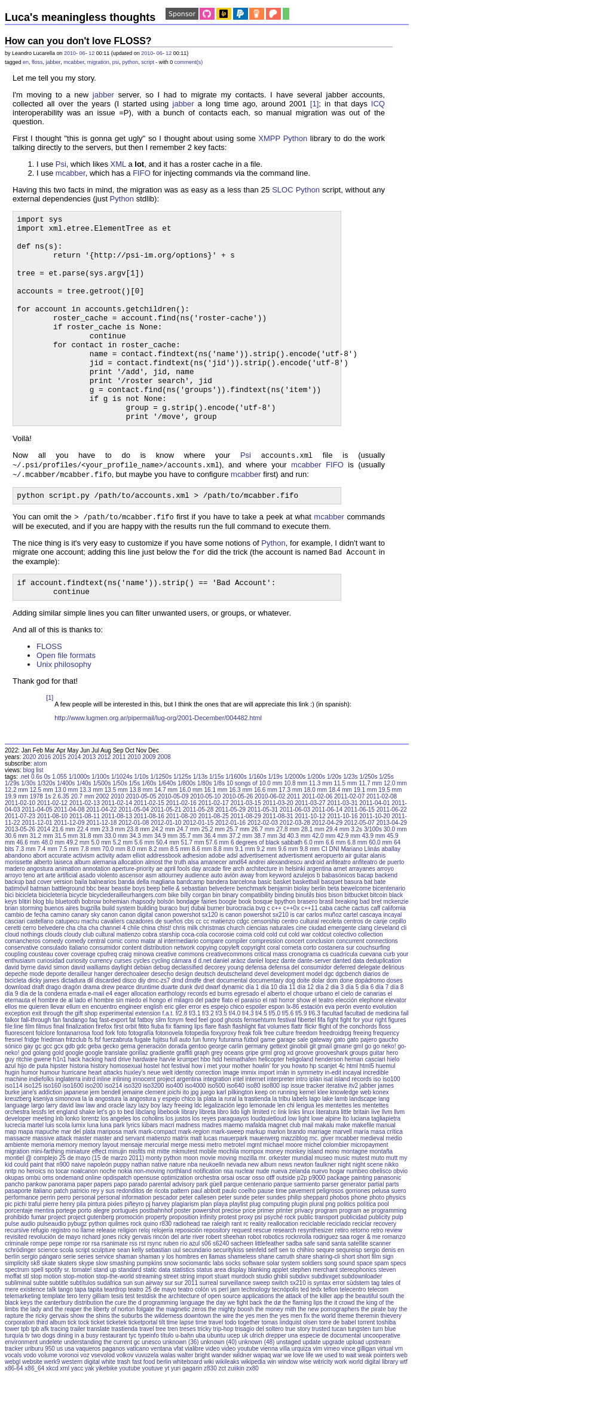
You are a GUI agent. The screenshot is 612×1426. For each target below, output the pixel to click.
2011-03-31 (342, 852)
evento (362, 1056)
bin (216, 944)
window (288, 1411)
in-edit (333, 1122)
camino (59, 964)
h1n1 (59, 1109)
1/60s (149, 833)
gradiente (162, 1102)
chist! (164, 977)
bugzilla (90, 957)
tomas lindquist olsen (289, 1372)
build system (119, 957)
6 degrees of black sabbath (266, 892)
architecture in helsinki (275, 918)
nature (177, 1214)
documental (231, 1030)
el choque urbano (310, 1043)
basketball (306, 931)
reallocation (283, 1273)
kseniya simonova (56, 1148)
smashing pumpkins (135, 1312)
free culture (279, 1082)
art (40, 925)
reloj (144, 1280)
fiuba (157, 1076)
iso (377, 1128)
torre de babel (337, 1372)
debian (143, 1017)
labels (299, 1148)
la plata (206, 1148)
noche (108, 1220)
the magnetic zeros (181, 1358)
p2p (302, 1227)
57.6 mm (217, 892)
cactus (360, 957)
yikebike (106, 1418)
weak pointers (376, 1404)
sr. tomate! (78, 1319)
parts (392, 1234)
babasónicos (338, 925)
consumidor (105, 997)
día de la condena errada (53, 1043)
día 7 (381, 1036)
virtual (385, 1398)
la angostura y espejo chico (159, 1148)
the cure (115, 1352)
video (213, 1398)
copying (207, 997)
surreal (209, 1332)
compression (266, 990)
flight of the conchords (348, 1076)
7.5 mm (69, 898)
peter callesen (197, 1247)
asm (151, 925)
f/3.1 (194, 1063)
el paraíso (248, 1049)
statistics (183, 1319)
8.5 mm (180, 898)
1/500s (102, 833)
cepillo (397, 971)
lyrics (133, 1174)
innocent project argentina (167, 1128)
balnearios (103, 931)
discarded (108, 1030)
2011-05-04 (133, 859)
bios (321, 944)
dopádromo (369, 1030)
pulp (397, 1266)
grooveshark (331, 1102)
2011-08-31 (278, 865)
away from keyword (266, 925)
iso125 (32, 1135)
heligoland (299, 1109)
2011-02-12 (52, 852)
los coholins (148, 1168)
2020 (29, 806)
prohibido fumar (25, 1266)
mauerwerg (264, 1188)
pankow (36, 1234)
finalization (80, 1076)
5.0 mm (101, 892)
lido (235, 1161)
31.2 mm (41, 885)
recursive (17, 1280)
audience (197, 925)
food (97, 1082)
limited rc (264, 1161)
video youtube (240, 1398)
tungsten (359, 1378)
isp (285, 1135)
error (194, 1056)
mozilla (247, 1207)
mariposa (109, 1181)
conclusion (320, 990)
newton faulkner (315, 1214)
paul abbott (206, 1240)
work (340, 1411)
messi (197, 1194)
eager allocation (135, 1043)
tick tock (78, 1372)
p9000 (317, 1227)
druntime (148, 1036)
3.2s (356, 879)
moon (190, 1207)
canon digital (136, 964)
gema (128, 1096)
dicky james (43, 1030)
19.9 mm (16, 846)
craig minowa (136, 1003)
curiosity (77, 1010)
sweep (261, 1332)
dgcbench (348, 1023)
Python (295, 138)
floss (37, 62)
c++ (276, 957)
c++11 (309, 957)
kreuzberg (18, 1148)
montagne (354, 1201)
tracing (60, 1378)
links (295, 1161)
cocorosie (221, 984)
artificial (67, 925)
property (156, 1266)
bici (9, 944)
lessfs (39, 1161)
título (167, 1385)
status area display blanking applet (242, 1319)
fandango (75, 1069)
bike (173, 944)
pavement (302, 1240)
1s (48, 846)
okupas (14, 1227)
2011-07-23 (20, 865)
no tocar (58, 1220)
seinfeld (256, 1299)
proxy (245, 1266)
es (206, 1056)
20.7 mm (82, 846)
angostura (40, 918)
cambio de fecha (26, 964)
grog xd (283, 1102)
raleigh (221, 1273)
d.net (205, 1010)
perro (64, 1247)
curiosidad (51, 1010)
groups (359, 1102)
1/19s (275, 826)
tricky (204, 1378)
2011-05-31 (262, 859)
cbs (189, 971)
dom (332, 1030)
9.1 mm (245, 898)
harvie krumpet (179, 1109)
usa (69, 1398)
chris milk (185, 977)
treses (187, 1378)
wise (305, 1411)
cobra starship (161, 984)
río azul (190, 1293)
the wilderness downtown (177, 1365)
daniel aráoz (229, 1010)
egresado (246, 1043)
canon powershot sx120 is (189, 964)
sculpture (103, 1299)
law (79, 1155)
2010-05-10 (205, 846)
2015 (59, 806)
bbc (91, 938)
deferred (344, 1017)
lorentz (90, 1168)
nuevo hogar (328, 1220)
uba (200, 1385)
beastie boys (128, 938)
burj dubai (192, 957)
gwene (42, 1109)
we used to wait (335, 1404)
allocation (130, 911)
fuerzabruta (117, 1089)
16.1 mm (216, 839)
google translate (106, 1102)
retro (377, 1280)
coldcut (322, 984)
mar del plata (78, 1181)
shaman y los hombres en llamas (182, 1306)
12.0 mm (395, 833)
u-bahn (184, 1385)
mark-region (194, 1181)
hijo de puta (32, 1115)
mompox (252, 1201)
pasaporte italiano (28, 1240)
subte (40, 1332)
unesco (151, 1391)
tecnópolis (285, 1339)
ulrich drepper (268, 1385)
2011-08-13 (117, 865)
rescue (262, 1280)
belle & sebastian (184, 938)
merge (178, 1194)
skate (49, 1312)
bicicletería (53, 944)
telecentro (352, 1339)
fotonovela (169, 1082)
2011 (119, 806)
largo (37, 1155)
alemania (104, 911)
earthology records (182, 1043)
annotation (96, 918)
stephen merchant (314, 1319)
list (39, 819)
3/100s (373, 879)
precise (231, 1260)
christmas (212, 977)
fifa (321, 1069)
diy (142, 1030)
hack (74, 1109)
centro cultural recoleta (311, 971)
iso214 (113, 1135)
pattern (179, 1240)
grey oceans (227, 1102)
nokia (125, 1220)
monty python (164, 1207)
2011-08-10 (52, 865)
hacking (92, 1109)
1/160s (258, 826)
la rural (227, 1148)
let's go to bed (115, 1161)
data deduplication (377, 1010)
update (311, 1391)
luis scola (57, 1174)
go (368, 1096)
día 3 (337, 1036)
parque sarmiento (297, 1234)
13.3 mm (91, 839)
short (348, 1306)
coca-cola (194, 984)
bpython (285, 951)
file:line (14, 1076)
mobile (207, 1201)
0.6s (36, 826)
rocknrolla (298, 1286)
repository (217, 1280)
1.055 (59, 826)
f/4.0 (234, 1063)
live (375, 1161)
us (60, 1398)
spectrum (17, 1319)
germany (256, 1096)
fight (332, 1069)
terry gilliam (94, 1345)
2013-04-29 (392, 872)
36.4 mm (216, 885)
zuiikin (236, 1418)
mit (151, 1201)
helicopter (271, 1109)
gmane (342, 1096)
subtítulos (83, 1332)
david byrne (20, 1017)
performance (21, 1247)
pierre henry (59, 1253)
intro (301, 1128)
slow (102, 1312)
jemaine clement (144, 1142)
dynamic (233, 1036)
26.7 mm (262, 879)
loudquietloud (268, 1168)
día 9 (11, 1043)
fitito (144, 1076)
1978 (36, 846)
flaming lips (188, 1076)
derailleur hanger (90, 1023)
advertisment (296, 905)
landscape (363, 1148)
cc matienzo (219, 971)
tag (375, 1332)
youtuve (152, 1418)
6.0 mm (314, 892)
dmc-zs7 (159, 1030)
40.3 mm (298, 885)
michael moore (282, 1194)
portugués (124, 1260)
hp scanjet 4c (327, 1115)
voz (85, 1404)
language (17, 1155)
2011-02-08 (381, 846)
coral (273, 997)
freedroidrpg (335, 1082)
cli (403, 977)
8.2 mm (159, 898)
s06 (206, 1293)
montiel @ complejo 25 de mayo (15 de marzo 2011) (74, 1207)
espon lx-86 (283, 1056)
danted (342, 1010)
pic (9, 1253)
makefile (363, 1174)
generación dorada (161, 1096)
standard (130, 1319)
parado (137, 1234)
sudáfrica (109, 1332)
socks (233, 1312)
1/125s (182, 826)
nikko (392, 1214)
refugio (39, 1280)
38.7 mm (265, 885)
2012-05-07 (359, 872)
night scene (368, 1214)
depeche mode (24, 1023)
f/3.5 (221, 1063)
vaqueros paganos (100, 1398)
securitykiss (228, 1299)
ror (86, 1293)
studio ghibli (272, 1326)
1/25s (386, 826)
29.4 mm (338, 879)
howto (300, 1115)
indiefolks (41, 1128)
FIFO (142, 173)
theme (345, 1365)
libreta (208, 1161)
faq (93, 1069)
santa (339, 1293)
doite (303, 1030)
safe (309, 1293)
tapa (80, 1339)
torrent (366, 1372)
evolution (385, 1056)
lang (384, 1148)
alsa (193, 911)
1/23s (350, 826)
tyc (132, 1385)
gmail (324, 1096)
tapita (95, 1339)
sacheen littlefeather (257, 1293)
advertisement (258, 905)
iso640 (235, 1135)
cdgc (243, 971)
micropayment (369, 1194)
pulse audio (20, 1273)
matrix (180, 1188)
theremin (367, 1365)
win (271, 1411)
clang (365, 977)
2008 (163, 806)
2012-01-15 (198, 872)
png (331, 1253)
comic (115, 990)
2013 (89, 806)
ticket (98, 1372)
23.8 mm (138, 879)
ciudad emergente (332, 977)
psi (116, 62)
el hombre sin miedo (114, 1049)
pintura (96, 1253)
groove (304, 1102)
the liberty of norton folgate (119, 1358)
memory (67, 1194)
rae (205, 1273)
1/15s (216, 826)
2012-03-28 (295, 872)
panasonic (388, 1227)
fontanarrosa (73, 1082)
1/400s (66, 833)
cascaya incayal (381, 964)
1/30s (28, 833)
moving (227, 1207)
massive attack (52, 1188)
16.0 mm (191, 839)
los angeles (116, 1168)
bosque (263, 951)
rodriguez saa (331, 1286)
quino (150, 1273)
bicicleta (26, 944)
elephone (371, 1049)
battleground (68, 938)
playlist (239, 1253)
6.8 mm (357, 892)
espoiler (256, 1056)
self (272, 1299)
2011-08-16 (149, 865)
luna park (112, 1174)
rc (245, 1273)
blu (49, 951)
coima (244, 984)
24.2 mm (163, 879)
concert (295, 990)
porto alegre (93, 1260)
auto (216, 925)
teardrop (115, 1339)
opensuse (146, 1227)
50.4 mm (167, 892)
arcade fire (217, 918)
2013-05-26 (20, 879)
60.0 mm (380, 892)
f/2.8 (181, 1063)
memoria (42, 1194)
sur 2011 (186, 1332)
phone (359, 1247)
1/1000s (79, 826)
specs (398, 1312)
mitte (163, 1201)
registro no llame (73, 1280)
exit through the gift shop (65, 1063)
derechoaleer (132, 1023)
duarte (169, 1036)
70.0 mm (114, 898)
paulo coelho (239, 1240)
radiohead (186, 1273)
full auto (180, 1089)
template (53, 1345)
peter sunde (234, 1247)
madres (212, 1174)
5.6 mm (144, 892)
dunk (185, 1036)
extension (148, 1063)
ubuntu (216, 1385)
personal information (124, 1247)
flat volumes (273, 1076)
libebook (168, 1161)
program (326, 1260)
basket (281, 931)
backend (386, 925)
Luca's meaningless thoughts (80, 17)
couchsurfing (373, 997)
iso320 (132, 1135)
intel (237, 1128)
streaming (149, 1326)
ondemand (70, 1227)
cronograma (304, 1003)
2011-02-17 (213, 852)
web (401, 1404)
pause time (272, 1240)
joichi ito (178, 1142)
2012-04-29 (327, 872)
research (284, 1280)
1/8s (219, 833)
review (393, 1280)
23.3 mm (113, 879)
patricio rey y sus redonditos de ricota (119, 1240)
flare (210, 1076)
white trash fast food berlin (137, 1411)
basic (264, 931)
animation (68, 918)
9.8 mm (310, 898)
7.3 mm (25, 898)
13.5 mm (116, 839)
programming (388, 1260)
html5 (366, 1115)
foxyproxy (224, 1082)
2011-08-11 (84, 865)
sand (323, 1293)
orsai (227, 1227)
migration (98, 62)
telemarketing (23, 1345)
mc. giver (322, 1188)
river (198, 1286)
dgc (328, 1023)
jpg (194, 1142)
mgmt (254, 1194)
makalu (324, 1174)
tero (72, 1345)
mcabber (73, 62)
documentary (266, 1030)
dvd (199, 1036)
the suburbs (126, 1365)
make (343, 1174)
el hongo (154, 1049)
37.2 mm (240, 885)
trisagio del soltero (259, 1378)
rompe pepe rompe (55, 1293)
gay (28, 1096)
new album (262, 1214)
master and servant (119, 1188)
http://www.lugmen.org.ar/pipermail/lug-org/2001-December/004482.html (158, 767)
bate (379, 931)
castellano (40, 971)
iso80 (253, 1135)
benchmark (251, 938)
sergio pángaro (42, 1306)
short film (369, 1306)
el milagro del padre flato (200, 1049)
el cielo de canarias (360, 1043)
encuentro (103, 1056)
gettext (278, 1096)
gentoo (197, 1096)
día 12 (305, 1036)
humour (49, 1122)
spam (381, 1312)
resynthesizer (315, 1280)
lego (242, 1155)
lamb (341, 1148)
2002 (102, 846)
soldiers (312, 1312)
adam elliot (130, 905)
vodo (29, 1404)
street (171, 1326)
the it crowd (339, 1352)
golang (42, 1102)
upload (355, 1391)
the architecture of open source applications (216, 1345)
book (245, 951)
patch (61, 1240)
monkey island (303, 1201)
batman (40, 938)
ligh (246, 1161)
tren (172, 1378)
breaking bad (352, 951)
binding (283, 944)
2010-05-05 (141, 846)
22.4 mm (88, 879)
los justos (178, 1168)
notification (207, 1220)
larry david (60, 1155)
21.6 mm (63, 879)
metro (214, 1194)
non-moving (149, 1220)
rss (133, 1293)
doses (395, 1030)
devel (262, 1023)
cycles (141, 1010)
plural (316, 1253)
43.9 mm (373, 885)
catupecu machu (77, 971)
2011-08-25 (213, 865)
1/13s (200, 826)
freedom (307, 1082)
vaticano (138, 1398)
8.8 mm (223, 898)
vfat (178, 1398)
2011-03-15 (246, 852)
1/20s (334, 826)
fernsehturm (260, 1069)
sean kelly (130, 1299)
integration (217, 1128)
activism (83, 905)
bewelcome (356, 938)
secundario (197, 1299)
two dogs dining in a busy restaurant (79, 1385)
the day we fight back (234, 1352)
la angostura (104, 1148)
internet (255, 1128)
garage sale (292, 1089)
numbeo (357, 1220)
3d (282, 885)
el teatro (322, 1049)
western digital (81, 1411)
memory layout (99, 1194)
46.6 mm (27, 892)
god (26, 1102)
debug (162, 1017)
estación (312, 1056)
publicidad (353, 1266)
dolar (318, 1030)
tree (160, 1378)
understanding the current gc (102, 1391)
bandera (217, 931)
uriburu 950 (40, 1398)
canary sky (85, 964)
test (129, 1345)
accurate (59, 905)
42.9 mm (348, 885)
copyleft (229, 997)
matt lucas (204, 1188)
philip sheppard (307, 1247)
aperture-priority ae (137, 918)
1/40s (83, 833)
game (268, 1089)
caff (375, 957)
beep (153, 938)
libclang (146, 1161)
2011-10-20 (374, 865)
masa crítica (387, 1181)
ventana (161, 1398)
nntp (10, 1220)
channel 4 (113, 977)
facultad (332, 1063)
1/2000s (295, 826)
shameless (242, 1306)
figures (397, 1069)
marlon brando (286, 1181)
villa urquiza (295, 1398)
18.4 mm (340, 839)
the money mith (275, 1358)
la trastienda (254, 1148)
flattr (296, 1076)
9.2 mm (266, 898)
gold (58, 1102)
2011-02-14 (117, 852)
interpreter (281, 1128)
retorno (359, 1280)
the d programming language (166, 1352)
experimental (116, 1063)
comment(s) (189, 62)
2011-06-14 (327, 859)
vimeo (332, 1398)
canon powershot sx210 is (260, 964)
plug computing (269, 1253)
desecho (162, 1023)
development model (296, 1023)
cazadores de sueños (154, 971)
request (242, 1280)
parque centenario (248, 1234)
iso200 (94, 1135)
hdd (217, 1109)
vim (317, 1398)
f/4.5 (261, 1063)
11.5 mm (345, 833)
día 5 (352, 1036)
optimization (176, 1227)
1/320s (47, 833)
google (74, 1102)
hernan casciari (365, 1109)
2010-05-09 (173, 846)
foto (122, 1082)
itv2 (353, 1135)
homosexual (126, 1115)
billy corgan (195, 944)
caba (326, 957)
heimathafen (240, 1109)
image (231, 1122)
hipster (59, 1115)
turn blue (384, 1378)
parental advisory (171, 1234)
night (344, 1214)
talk (52, 1339)
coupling (16, 1003)
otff (271, 1227)
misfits (136, 1201)
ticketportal (142, 1372)
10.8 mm (295, 833)
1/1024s (122, 826)
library (189, 1161)
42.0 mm (323, 885)
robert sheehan (226, 1286)
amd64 (238, 911)
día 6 (367, 1036)
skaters (66, 1312)
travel (146, 1378)
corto (309, 997)
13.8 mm (140, 839)
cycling (161, 1010)
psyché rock (280, 1266)
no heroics (31, 1220)
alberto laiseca (53, 911)
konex (381, 1142)
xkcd (52, 1418)
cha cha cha (82, 977)
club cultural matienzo (112, 984)
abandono (18, 905)
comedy (52, 990)
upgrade (334, 1391)
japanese (76, 1142)
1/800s (186, 833)
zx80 (252, 1418)
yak (89, 1418)
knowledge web (350, 1142)
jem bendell (105, 1142)
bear (104, 938)
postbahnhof (156, 1260)
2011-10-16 (342, 865)
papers (103, 1234)
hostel (151, 1115)
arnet (340, 918)
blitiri (25, 951)
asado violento (98, 925)
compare (212, 990)
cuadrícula (343, 1003)
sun (128, 1332)
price (249, 1260)
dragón (72, 1036)
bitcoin (378, 944)
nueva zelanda (290, 1220)
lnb (59, 1168)
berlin (318, 938)
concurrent (350, 990)
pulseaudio (51, 1273)
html (352, 1115)
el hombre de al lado (59, 1049)
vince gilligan (358, 1398)
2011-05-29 (230, 859)
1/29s (12, 833)
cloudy (72, 984)
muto (377, 1207)
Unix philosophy (63, 713)
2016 (44, 806)
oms (48, 1227)
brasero (307, 951)
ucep (233, 1385)
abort (40, 905)
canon (110, 964)
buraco (169, 957)
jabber (53, 62)
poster (183, 1260)
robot (254, 1286)
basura (353, 931)
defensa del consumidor (300, 1017)
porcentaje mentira (29, 1260)
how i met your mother (220, 1115)
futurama (230, 1089)
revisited (16, 1286)
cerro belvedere (43, 977)
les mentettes (333, 1155)
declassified (187, 1017)
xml (64, 1418)
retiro (342, 1280)
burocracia (240, 957)
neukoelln (212, 1214)
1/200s (316, 826)
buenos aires (61, 957)
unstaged (288, 1391)
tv (27, 1385)
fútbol (251, 1089)
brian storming (23, 957)
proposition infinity (193, 1266)
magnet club (284, 1174)
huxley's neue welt (148, 1122)
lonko (72, 1168)
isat (328, 1128)
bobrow (91, 951)
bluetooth (68, 951)
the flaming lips (303, 1352)
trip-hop (223, 1378)
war (277, 1404)
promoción (130, 1266)
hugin (12, 1122)
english (153, 1056)
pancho (15, 1234)
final (58, 1076)
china (149, 977)
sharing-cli (326, 1306)
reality (258, 1273)
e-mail (96, 1043)
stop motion (46, 1326)
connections (381, 990)
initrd (89, 1128)
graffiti (184, 1102)
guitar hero (383, 1102)
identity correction (198, 1122)
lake (327, 1148)
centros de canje (365, 971)
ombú (33, 1227)
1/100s (100, 826)
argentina (319, 918)
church (235, 977)
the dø (272, 1352)
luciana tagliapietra (375, 1168)
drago (53, 1036)
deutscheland (235, 1023)
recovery (385, 1273)
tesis (117, 1345)
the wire (223, 1365)
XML (118, 164)
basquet (331, 931)
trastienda (124, 1378)
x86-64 (14, 1418)
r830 (166, 1273)
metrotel (234, 1194)
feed (191, 1069)
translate (98, 1378)
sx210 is (301, 1332)
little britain (355, 1161)
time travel (209, 1372)
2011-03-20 (278, 852)
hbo (205, 1109)
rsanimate (115, 1293)
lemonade (262, 1155)
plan (206, 1253)
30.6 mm (16, 885)
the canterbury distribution (68, 1352)
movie (208, 1207)
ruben (171, 1293)
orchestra (207, 1227)
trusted (321, 1378)
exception (17, 1063)
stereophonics (358, 1319)
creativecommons (229, 1003)
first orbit (125, 1076)
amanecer (213, 911)
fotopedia (197, 1082)
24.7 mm (188, 879)
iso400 (174, 1135)
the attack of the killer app (310, 1345)
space (365, 1312)
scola (67, 1299)
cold (258, 984)
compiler (236, 990)
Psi (61, 164)
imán (282, 1122)
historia (78, 1115)
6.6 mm (335, 892)
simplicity (17, 1312)
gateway (321, 1089)
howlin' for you (271, 1115)
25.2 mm (213, 879)
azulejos (304, 925)
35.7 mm (191, 885)
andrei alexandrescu (275, 911)
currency (101, 1010)
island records (353, 1128)
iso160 (52, 1135)
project (57, 1266)
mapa (25, 1181)
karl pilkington (234, 1142)
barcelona (243, 931)
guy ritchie (18, 1109)
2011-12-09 (69, 872)
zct (223, 1418)
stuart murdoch (235, 1326)
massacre (17, 1188)
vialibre (194, 1398)
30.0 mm (395, 879)
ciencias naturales (270, 977)
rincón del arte (172, 1286)
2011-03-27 (310, 852)
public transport (318, 1266)
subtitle (59, 1332)
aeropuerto (328, 905)
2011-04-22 (101, 859)
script (147, 62)
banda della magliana (146, 931)
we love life (298, 1404)
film (30, 1076)
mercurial (156, 1194)
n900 (62, 1214)
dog (290, 1030)
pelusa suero (389, 1240)
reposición (189, 1280)
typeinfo (148, 1385)
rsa (95, 1293)
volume (47, 1404)
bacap (365, 925)
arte (50, 925)
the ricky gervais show (54, 1365)
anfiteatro (338, 911)
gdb (70, 1096)
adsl (232, 905)
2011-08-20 (181, 865)
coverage (83, 1003)
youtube (129, 1418)
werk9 (52, 1411)
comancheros (23, 990)
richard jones (99, 1286)
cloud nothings (24, 984)
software (253, 1312)
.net (24, 826)
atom (40, 813)
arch (238, 918)
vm (399, 1398)
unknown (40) (218, 1391)
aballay (390, 898)
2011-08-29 (246, 865)
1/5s (134, 833)
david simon (53, 1017)
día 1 (252, 1036)
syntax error (329, 1332)
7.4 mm (47, 898)
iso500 (216, 1135)
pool (383, 1253)
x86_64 (34, 1418)
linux (308, 1161)
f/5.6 (287, 1063)
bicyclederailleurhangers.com (128, 944)
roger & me (365, 1286)
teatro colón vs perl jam (209, 1339)
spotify (53, 1319)
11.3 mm (320, 833)
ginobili (298, 1096)
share (303, 1306)
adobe (217, 905)
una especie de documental (324, 1385)
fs (90, 1089)
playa (220, 1253)
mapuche (47, 1181)
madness (188, 1174)
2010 (70, 53)
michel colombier (326, 1194)
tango (65, 1339)
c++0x (291, 957)
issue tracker (307, 1135)
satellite (358, 1293)
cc (198, 971)
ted (305, 1339)
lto (345, 1168)
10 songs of (242, 833)
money (274, 1201)
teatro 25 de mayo (152, 1339)
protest (227, 1266)
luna (93, 1174)
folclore (45, 1082)
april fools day (182, 918)
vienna (269, 1398)
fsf (97, 1089)
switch (279, 1332)
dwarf (213, 1036)
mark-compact (157, 1181)
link (282, 1161)
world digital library (373, 1411)
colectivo (344, 984)
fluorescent (19, 1082)
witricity (323, 1411)
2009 (148, 806)
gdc (81, 1096)
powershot (206, 1260)
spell (37, 1319)
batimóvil (16, 938)
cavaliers (112, 971)
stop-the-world (115, 1326)
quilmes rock (125, 1273)
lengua (305, 1155)
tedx (316, 1339)
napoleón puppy (108, 1214)
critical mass (270, 1003)
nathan (140, 1214)
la (84, 1148)
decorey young (224, 1017)
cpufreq (107, 1003)
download (17, 1036)
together (249, 1372)
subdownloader (361, 1326)
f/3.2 (207, 1063)
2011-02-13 (84, 852)
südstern (358, 1332)
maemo (233, 1174)
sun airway (148, 1332)
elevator (396, 1049)
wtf (404, 1411)
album (82, 911)
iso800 (270, 1135)
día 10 (269, 1036)
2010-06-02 (270, 846)
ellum (73, 1056)
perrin (48, 1247)
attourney (170, 925)
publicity (379, 1266)
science (48, 1299)
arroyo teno (20, 925)
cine (301, 977)
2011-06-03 (295, 859)
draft (38, 1036)
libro (223, 1161)
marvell (342, 1181)
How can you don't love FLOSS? (78, 41)
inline (104, 1128)
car (300, 964)
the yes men (251, 1365)
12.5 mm (41, 839)
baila (81, 931)
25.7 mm (238, 879)
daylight (121, 1017)
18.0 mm (315, 839)
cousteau (41, 1003)
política (366, 1253)
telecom (378, 1339)
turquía (14, 1385)
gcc (48, 1096)
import (266, 1122)
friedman (53, 1089)
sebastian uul (162, 1299)
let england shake (71, 1161)
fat (132, 1069)
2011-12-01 (37, 872)
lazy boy (150, 1155)
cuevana (370, 1003)
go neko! (384, 1096)
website (32, 1411)
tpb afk (40, 1378)
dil (90, 1030)
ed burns (220, 1043)
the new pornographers (328, 1358)
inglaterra (68, 1128)
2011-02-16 (181, 852)
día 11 (287, 1036)
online (93, 1227)
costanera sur (336, 997)
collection (370, 984)
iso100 (391, 1128)
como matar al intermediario (161, 990)
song (330, 1312)
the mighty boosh (230, 1358)
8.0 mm (137, 898)
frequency (386, 1082)
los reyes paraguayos (220, 1168)
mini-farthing (47, 1201)
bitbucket (356, 944)
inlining (121, 1128)
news (285, 1214)
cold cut (277, 984)
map (10, 1181)
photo (376, 1247)
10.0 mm (270, 833)
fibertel (307, 1069)
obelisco (381, 1220)
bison (336, 944)
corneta (291, 997)
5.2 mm (123, 892)
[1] (314, 103)
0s (47, 826)
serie (69, 1306)
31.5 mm (66, 885)
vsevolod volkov (112, 1404)
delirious (393, 1017)
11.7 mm (370, 833)
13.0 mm (66, 839)
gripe (251, 1102)
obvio (400, 1220)
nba (193, 1214)
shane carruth (276, 1306)
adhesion (194, 905)
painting (361, 1227)
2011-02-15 (149, 852)
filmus (43, 1076)
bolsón (166, 951)
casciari (15, 971)
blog (29, 819)
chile (133, 977)
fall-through (36, 1069)
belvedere (222, 938)
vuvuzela (146, 1404)
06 (82, 53)
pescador (165, 1247)
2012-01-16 (230, 872)
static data (156, 1319)
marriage (319, 1181)
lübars (150, 1174)
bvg (260, 957)
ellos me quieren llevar (35, 1056)
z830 (210, 1418)
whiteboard (187, 1411)
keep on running (276, 1142)
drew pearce (118, 1036)
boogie (228, 951)
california (394, 957)
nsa (228, 1220)
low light (299, 1168)
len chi (286, 1155)
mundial (302, 1207)
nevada (236, 1214)
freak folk (250, 1082)
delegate (368, 1017)
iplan (315, 1128)
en (26, 62)
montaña (381, 1201)
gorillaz (138, 1102)
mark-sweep (228, 1181)
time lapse (180, 1372)
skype (86, 1312)
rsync (154, 1293)
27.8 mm (287, 879)
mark (129, 1181)
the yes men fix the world (303, 1365)
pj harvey (158, 1253)
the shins (98, 1365)
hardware (145, 1109)
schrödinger (20, 1299)
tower (12, 1378)
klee (322, 1142)
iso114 (13, 1135)
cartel (351, 964)
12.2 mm (16, 839)
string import (196, 1326)
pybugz (77, 1273)
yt (166, 1418)
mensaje (131, 1194)
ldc (198, 1155)
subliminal (18, 1332)
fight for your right (363, 1069)
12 (91, 53)
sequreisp (349, 1299)
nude (262, 1220)
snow (171, 1312)
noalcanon (84, 1220)
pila (81, 1253)
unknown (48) (256, 1391)
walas (168, 1404)
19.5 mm (390, 839)
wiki (209, 1411)
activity (105, 905)
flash (224, 1076)
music (342, 1207)
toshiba (386, 1372)
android (314, 911)
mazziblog (294, 1188)
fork (110, 1082)
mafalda (256, 1174)
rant (236, 1273)
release (106, 1280)
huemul (386, 1115)
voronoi (69, 1404)
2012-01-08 (133, 872)
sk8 (35, 1312)
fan (57, 1069)
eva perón (338, 1056)
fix (169, 1076)
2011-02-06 (317, 846)
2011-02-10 (20, 852)
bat (368, 931)
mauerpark (233, 1188)
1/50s (119, 833)
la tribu (281, 1148)
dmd (177, 1030)
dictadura (73, 1030)
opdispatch (117, 1227)
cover (61, 1003)
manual (386, 1174)
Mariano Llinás (360, 898)
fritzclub (76, 1089)
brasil (326, 951)
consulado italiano (64, 997)
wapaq (262, 1404)
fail (405, 1063)
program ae (354, 1260)
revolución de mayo (55, 1286)
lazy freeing (177, 1155)
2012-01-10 (166, 872)
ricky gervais (135, 1286)
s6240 (221, 1293)
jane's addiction (42, 1142)
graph (202, 1102)
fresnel (14, 1089)
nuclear (245, 1220)
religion (127, 1280)
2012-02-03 (262, 872)
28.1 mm (313, 879)
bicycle (78, 944)
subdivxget (325, 1326)
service (104, 1306)
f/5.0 (274, 1063)
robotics (273, 1286)
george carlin (226, 1096)
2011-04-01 (374, 852)
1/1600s (236, 826)
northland (179, 1220)
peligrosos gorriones (344, 1240)
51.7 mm (192, 892)
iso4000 (195, 1135)
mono (332, 1201)
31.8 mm (91, 885)
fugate (142, 1089)
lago (314, 1148)
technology (255, 1339)
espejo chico (227, 1056)
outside (285, 1227)
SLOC (282, 189)
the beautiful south (369, 1345)
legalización (219, 1155)
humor (29, 1122)
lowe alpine (326, 1168)
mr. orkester (274, 1207)
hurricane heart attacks (92, 1122)
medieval (372, 1188)
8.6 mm (202, 898)
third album (51, 1372)
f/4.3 (247, 1063)
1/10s (141, 826)
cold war (300, 984)
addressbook (163, 905)
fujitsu (160, 1089)
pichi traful (28, 1253)
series (86, 1306)
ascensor (132, 925)
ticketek (116, 1372)
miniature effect (86, 1201)
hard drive (118, 1109)
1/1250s (161, 826)
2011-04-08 (69, 859)
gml (358, 1096)
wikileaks (227, 1411)
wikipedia (253, 1411)
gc (38, 1096)
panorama (61, 1234)
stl (26, 1326)
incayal (352, 1122)
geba (94, 1096)
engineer (130, 1056)
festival (286, 1069)
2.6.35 (61, 846)
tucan (339, 1378)
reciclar (362, 1273)
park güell (209, 1234)
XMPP (269, 138)
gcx (58, 1096)
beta (333, 938)
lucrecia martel (24, 1174)
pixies (115, 1253)
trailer (78, 1378)
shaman (126, 1306)
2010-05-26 (237, 846)
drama (91, 1036)
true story (297, 1378)
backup (14, 931)
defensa (256, 1017)
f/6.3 (314, 1063)
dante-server (314, 1010)
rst (142, 1293)
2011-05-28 (198, 859)
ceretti (13, 977)
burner (216, 957)
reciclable (312, 1273)
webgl (12, 1411)
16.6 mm (265, 839)
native (159, 1214)
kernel (307, 1142)
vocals (13, 1404)
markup (255, 1181)
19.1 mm (365, 839)
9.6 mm (288, 898)
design (183, 1023)
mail (307, 1174)
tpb (25, 1378)
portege (66, 1260)
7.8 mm (90, 898)
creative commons (179, 1003)
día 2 (322, 1036)
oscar (242, 1227)
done (346, 1030)
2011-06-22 (392, 859)
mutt (391, 1207)
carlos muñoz (323, 964)
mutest (360, 1207)
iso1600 (73, 1135)
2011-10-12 (310, 865)
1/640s (167, 833)
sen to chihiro (296, 1299)
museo (323, 1207)
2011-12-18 (101, 872)
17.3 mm (290, 839)
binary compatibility (247, 944)
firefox (104, 1076)
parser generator (344, 1234)
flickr (310, 1076)
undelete (50, 1391)
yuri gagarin (186, 1418)
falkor (12, 1069)
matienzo (158, 1188)
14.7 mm (166, 839)
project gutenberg (91, 1266)
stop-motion (78, 1326)
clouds (53, 984)
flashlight (244, 1076)
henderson (329, 1109)
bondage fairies (196, 951)
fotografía (141, 1082)
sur (168, 1332)
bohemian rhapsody (129, 951)
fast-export (113, 1069)
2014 (74, 806)
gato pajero (362, 1089)
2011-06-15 (359, 859)
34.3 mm (140, 885)
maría (361, 1181)
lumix (78, 1174)
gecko (111, 1096)
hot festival (175, 1115)
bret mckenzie (389, 951)
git (313, 1096)
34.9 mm (166, 885)
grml (265, 1102)
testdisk (146, 1345)
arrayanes (361, 918)
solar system (283, 1312)
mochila (228, 1201)
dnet (209, 1030)
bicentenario (389, 938)
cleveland (386, 977)
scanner (380, 1293)
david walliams (90, 1017)
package (338, 1227)
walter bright (194, 1404)
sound (347, 1312)
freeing (362, 1082)
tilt (162, 1372)
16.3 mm (240, 839)
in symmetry (307, 1122)
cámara (181, 1010)
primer (266, 1260)
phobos (340, 1247)
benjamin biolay (289, 938)
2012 (104, 806)
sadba (294, 1293)
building (147, 957)
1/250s (368, 826)
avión (231, 925)
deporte (56, 1023)
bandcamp (190, 931)
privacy (304, 1260)
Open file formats (66, 704)
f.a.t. (168, 1063)
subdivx (299, 1326)
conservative (21, 997)
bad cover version (49, 931)
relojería (162, 1280)
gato (339, 1089)
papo (120, 1234)
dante (288, 1010)
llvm (387, 1161)
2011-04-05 (37, 859)
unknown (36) (181, 1391)
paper (85, 1234)
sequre (325, 1299)
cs (325, 1003)
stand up (104, 1319)
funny (210, 1089)
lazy (131, 1155)
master (83, 1188)
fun (196, 1089)
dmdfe (193, 1030)
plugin (300, 1253)
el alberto (273, 1043)
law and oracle (105, 1155)
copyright (253, 997)
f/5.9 (301, 1063)
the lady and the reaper (51, 1358)
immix (248, 1122)
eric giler (175, 1056)
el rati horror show (286, 1049)
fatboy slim (151, 1069)
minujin (117, 1201)
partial (376, 1234)
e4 (109, 1043)
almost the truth (165, 911)
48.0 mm (53, 892)
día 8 (396, 1036)
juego (207, 1142)
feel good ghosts (220, 1069)
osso (258, 1227)
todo (230, 1372)
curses (122, 1010)
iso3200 (153, 1135)
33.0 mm (116, 885)
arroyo (385, 918)
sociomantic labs (201, 1312)
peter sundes (269, 1247)
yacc (77, 1418)
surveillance (235, 1332)
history (99, 1115)
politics (346, 1253)
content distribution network (158, 997)
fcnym (175, 1069)
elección (346, 1049)
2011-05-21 (166, 859)
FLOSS (49, 695)
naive (78, 1214)
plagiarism (185, 1253)
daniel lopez (263, 1010)
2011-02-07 (349, 846)
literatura (327, 1161)
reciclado (339, 1273)
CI (325, 898)
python (130, 62)
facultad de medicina (371, 1063)
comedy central (85, 990)
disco (129, 1030)
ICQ (378, 103)
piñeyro (134, 1253)
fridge (32, 1089)
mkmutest (184, 1201)
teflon (330, 1339)
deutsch (205, 1023)
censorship (265, 971)
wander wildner (232, 1404)
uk (244, 1385)
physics (396, 1247)
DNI (334, 898)
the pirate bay (379, 1358)
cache (342, 957)
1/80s (204, 833)
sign (387, 1306)
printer (284, 1260)
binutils (305, 944)
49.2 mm (78, 892)
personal (83, 1247)
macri (167, 1174)
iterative (336, 1135)
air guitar (356, 905)
